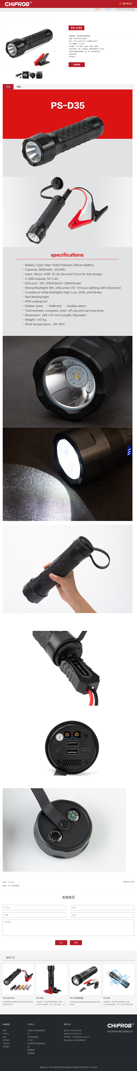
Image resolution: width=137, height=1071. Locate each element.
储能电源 (31, 1050)
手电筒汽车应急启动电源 (124, 9)
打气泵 (30, 1040)
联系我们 (6, 1046)
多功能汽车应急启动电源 (36, 1045)
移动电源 (31, 1053)
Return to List (128, 882)
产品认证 (6, 1043)
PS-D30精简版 (13, 885)
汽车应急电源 (33, 1037)
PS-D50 (11, 882)
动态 (4, 1037)
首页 (99, 9)
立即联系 (76, 64)
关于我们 (6, 1040)
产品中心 (108, 9)
